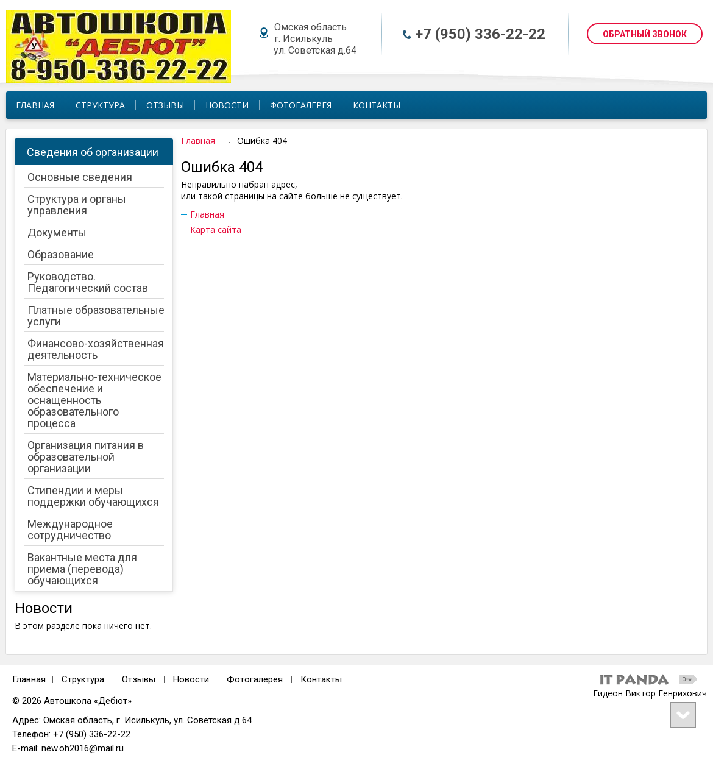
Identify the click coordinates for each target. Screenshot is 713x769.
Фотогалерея (255, 679)
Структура (83, 679)
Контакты (321, 679)
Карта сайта (215, 229)
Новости (44, 608)
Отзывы (138, 679)
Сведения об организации (92, 152)
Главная (198, 140)
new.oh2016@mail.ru (82, 748)
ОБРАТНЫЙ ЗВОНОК (645, 34)
